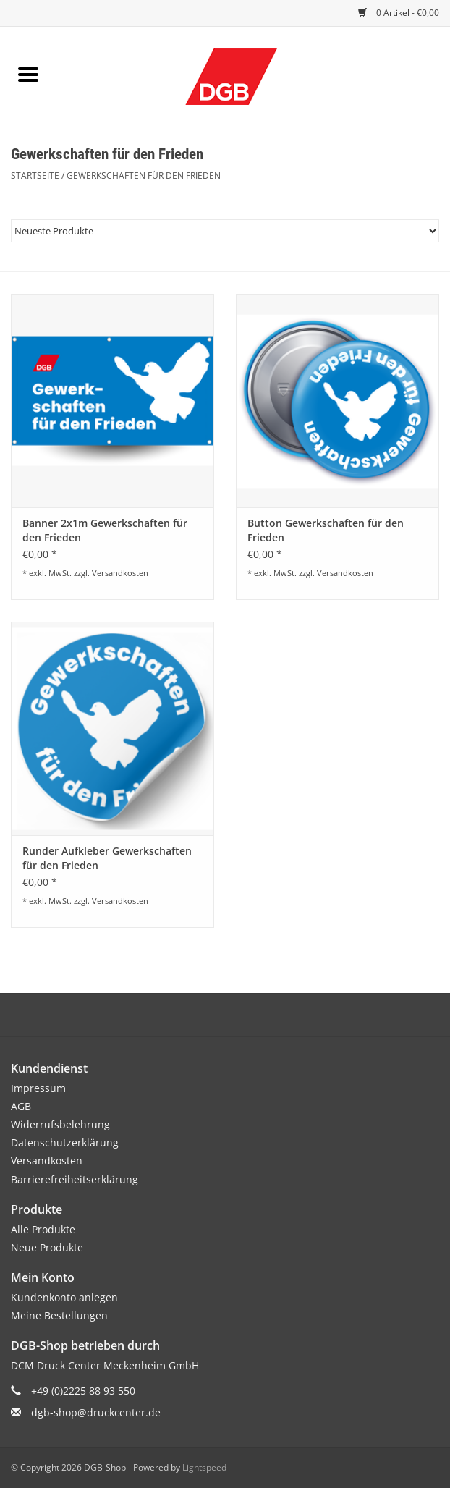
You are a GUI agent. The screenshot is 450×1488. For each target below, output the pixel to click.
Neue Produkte (47, 1247)
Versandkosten (120, 572)
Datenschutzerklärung (65, 1142)
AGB (21, 1106)
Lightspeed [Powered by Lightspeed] (204, 1467)
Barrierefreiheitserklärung (74, 1179)
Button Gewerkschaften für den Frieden (325, 530)
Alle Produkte (43, 1229)
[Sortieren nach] (225, 230)
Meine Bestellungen (59, 1315)
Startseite (35, 175)
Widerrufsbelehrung (60, 1124)
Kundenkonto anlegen (64, 1297)
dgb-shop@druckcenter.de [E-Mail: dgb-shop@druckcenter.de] (96, 1412)
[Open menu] (28, 73)
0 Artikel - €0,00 (398, 13)
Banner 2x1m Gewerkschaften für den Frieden (104, 530)
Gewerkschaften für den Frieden (144, 175)
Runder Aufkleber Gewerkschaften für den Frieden (107, 858)
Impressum (38, 1088)
